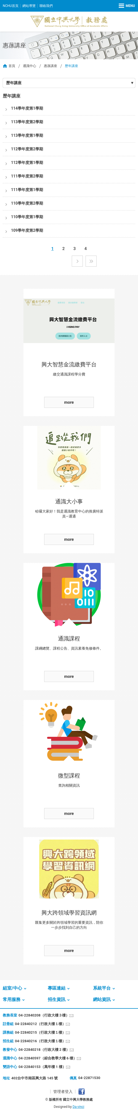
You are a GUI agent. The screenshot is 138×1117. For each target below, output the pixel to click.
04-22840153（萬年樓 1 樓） (42, 1067)
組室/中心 (12, 988)
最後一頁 (91, 261)
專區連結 (56, 988)
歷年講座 (14, 83)
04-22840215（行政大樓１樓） (40, 1032)
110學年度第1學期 (27, 217)
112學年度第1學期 (27, 162)
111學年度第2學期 (27, 176)
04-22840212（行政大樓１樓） (40, 1024)
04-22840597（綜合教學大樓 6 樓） (47, 1058)
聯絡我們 (46, 6)
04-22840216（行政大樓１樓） (40, 1041)
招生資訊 (56, 999)
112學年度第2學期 (27, 149)
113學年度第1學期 (27, 135)
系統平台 (102, 988)
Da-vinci (78, 1107)
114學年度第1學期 (27, 108)
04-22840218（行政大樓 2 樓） (44, 1049)
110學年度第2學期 (27, 203)
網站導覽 (29, 6)
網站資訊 (102, 999)
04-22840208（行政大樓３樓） (43, 1015)
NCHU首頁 (10, 6)
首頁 (12, 66)
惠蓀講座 (50, 66)
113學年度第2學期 (27, 122)
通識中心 (29, 66)
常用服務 (11, 999)
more (69, 402)
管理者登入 (63, 1091)
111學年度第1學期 (27, 189)
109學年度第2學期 (27, 230)
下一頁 (77, 261)
